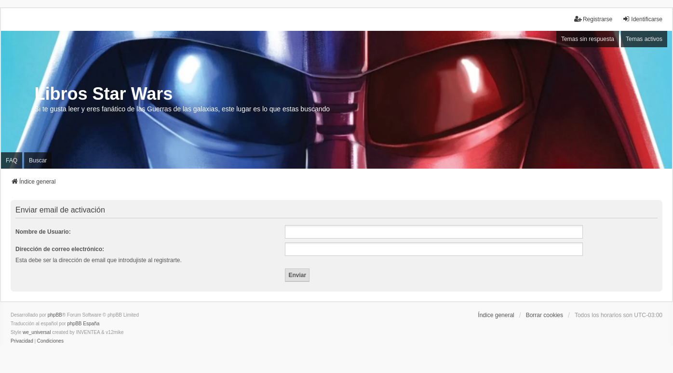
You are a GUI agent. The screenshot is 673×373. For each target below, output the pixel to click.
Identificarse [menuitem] (642, 19)
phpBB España (83, 323)
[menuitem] (22, 341)
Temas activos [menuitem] (644, 39)
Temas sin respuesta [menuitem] (587, 39)
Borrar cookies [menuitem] (544, 315)
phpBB (55, 315)
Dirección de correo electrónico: (59, 249)
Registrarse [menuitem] (593, 19)
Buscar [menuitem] (38, 160)
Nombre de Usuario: (43, 231)
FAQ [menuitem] (11, 160)
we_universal (37, 332)
